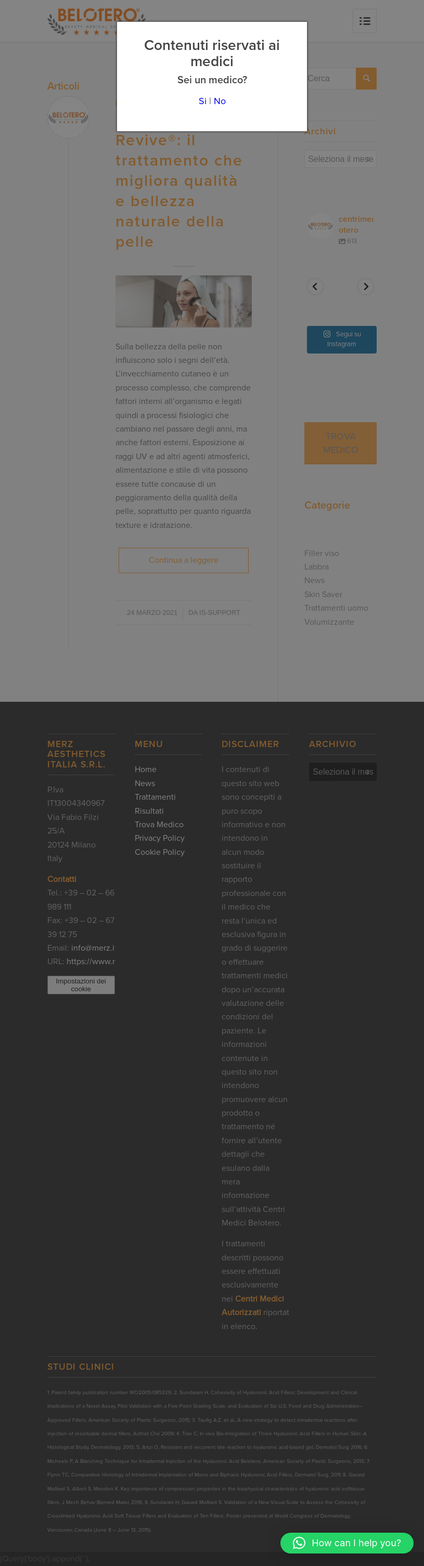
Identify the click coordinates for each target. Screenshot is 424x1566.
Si (203, 101)
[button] (347, 1543)
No (220, 101)
